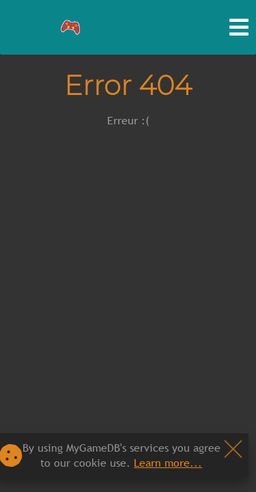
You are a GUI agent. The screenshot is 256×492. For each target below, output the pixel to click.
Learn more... (168, 462)
